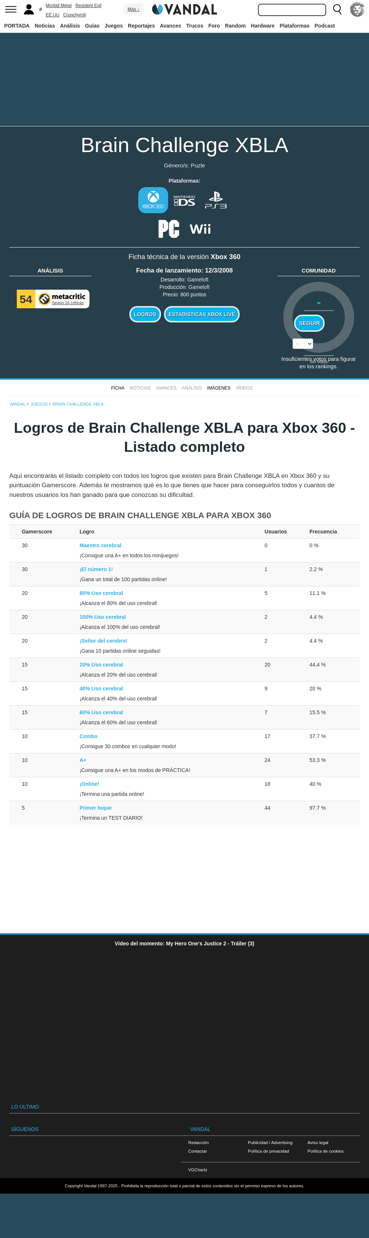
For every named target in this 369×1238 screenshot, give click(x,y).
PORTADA (16, 26)
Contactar (197, 1151)
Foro (214, 26)
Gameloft (197, 280)
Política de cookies (326, 1151)
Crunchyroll (74, 15)
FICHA (117, 388)
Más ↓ (133, 9)
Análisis (70, 26)
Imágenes (219, 388)
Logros (145, 314)
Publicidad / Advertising (270, 1142)
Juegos (114, 26)
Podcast (325, 26)
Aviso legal (318, 1142)
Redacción (198, 1142)
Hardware (263, 26)
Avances (170, 26)
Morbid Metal (59, 5)
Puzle (198, 165)
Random (235, 26)
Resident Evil (88, 5)
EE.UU (53, 15)
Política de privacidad (268, 1151)
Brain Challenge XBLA (184, 145)
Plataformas (294, 26)
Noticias (45, 26)
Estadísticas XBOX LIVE (201, 314)
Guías (92, 26)
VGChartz (197, 1169)
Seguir (309, 323)
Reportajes (141, 26)
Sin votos (319, 361)
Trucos (195, 26)
